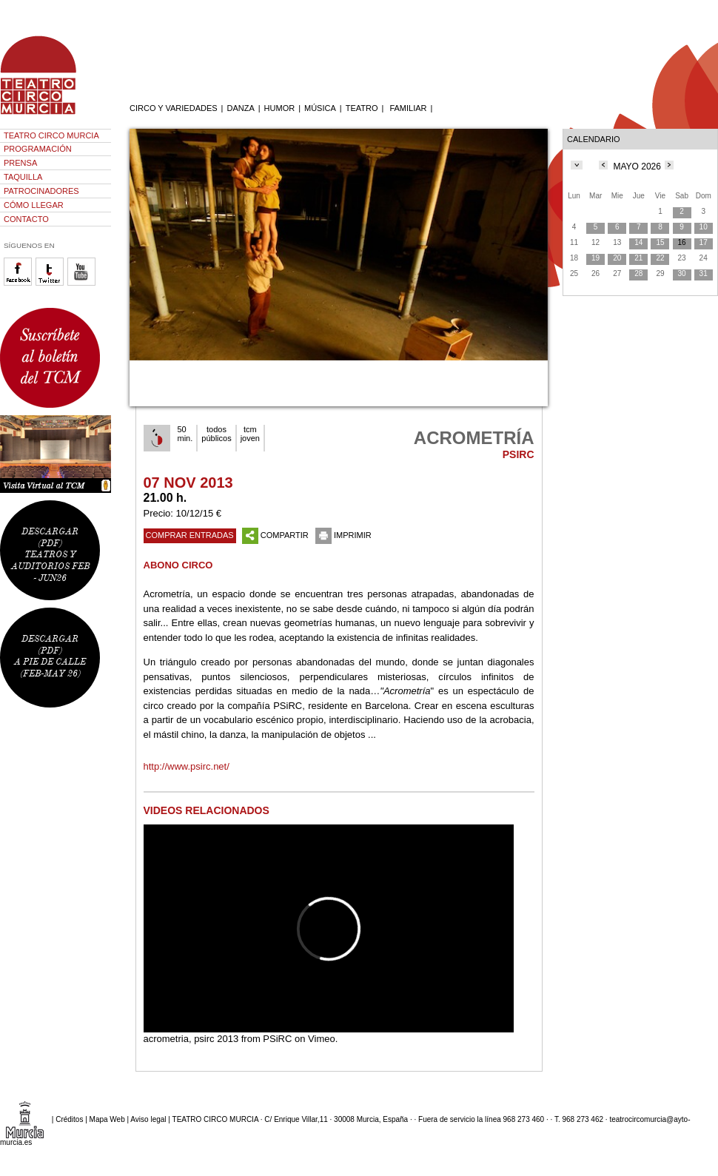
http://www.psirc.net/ (186, 766)
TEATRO (362, 108)
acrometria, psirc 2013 (191, 1038)
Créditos (69, 1119)
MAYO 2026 (636, 166)
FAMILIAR (407, 108)
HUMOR (279, 108)
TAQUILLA (23, 176)
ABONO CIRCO (178, 565)
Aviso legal (148, 1119)
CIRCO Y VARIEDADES (174, 108)
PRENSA (20, 162)
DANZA (240, 108)
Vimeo (321, 1038)
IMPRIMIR (343, 535)
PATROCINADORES (41, 191)
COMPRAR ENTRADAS (190, 535)
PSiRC (277, 1038)
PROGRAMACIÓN (38, 148)
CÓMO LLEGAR (34, 205)
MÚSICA (320, 108)
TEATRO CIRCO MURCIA (51, 135)
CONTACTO (26, 219)
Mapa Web (107, 1119)
